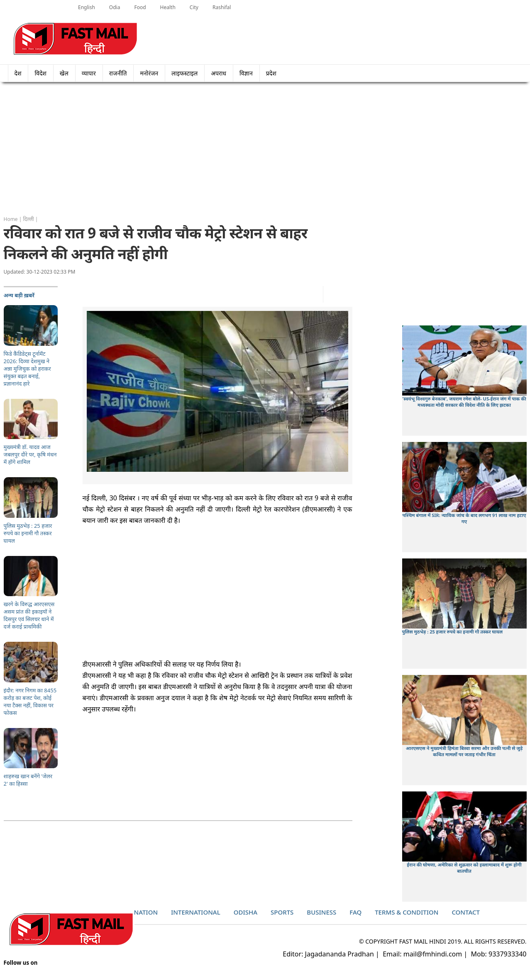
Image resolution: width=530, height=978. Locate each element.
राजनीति (118, 73)
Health (168, 7)
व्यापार (89, 73)
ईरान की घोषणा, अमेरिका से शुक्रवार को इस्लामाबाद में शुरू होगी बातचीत (464, 868)
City (194, 7)
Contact (466, 912)
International (195, 912)
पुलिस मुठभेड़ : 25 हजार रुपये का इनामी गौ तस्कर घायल (452, 632)
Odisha (245, 912)
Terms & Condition (406, 912)
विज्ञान (246, 73)
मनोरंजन (149, 73)
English (86, 7)
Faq (355, 912)
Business (321, 912)
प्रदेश (273, 73)
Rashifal (221, 7)
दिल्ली (28, 219)
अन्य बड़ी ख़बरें (19, 295)
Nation (146, 912)
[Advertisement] (265, 149)
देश (18, 73)
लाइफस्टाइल (184, 73)
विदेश (40, 73)
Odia (114, 7)
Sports (282, 912)
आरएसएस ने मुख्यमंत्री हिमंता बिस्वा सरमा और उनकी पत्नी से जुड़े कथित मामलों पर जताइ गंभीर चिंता (464, 751)
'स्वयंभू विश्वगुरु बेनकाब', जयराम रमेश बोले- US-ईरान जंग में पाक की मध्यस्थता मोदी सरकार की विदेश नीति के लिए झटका (464, 402)
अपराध (218, 73)
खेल (64, 73)
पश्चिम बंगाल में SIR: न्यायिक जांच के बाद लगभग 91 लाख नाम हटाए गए (464, 518)
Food (140, 7)
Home (11, 219)
